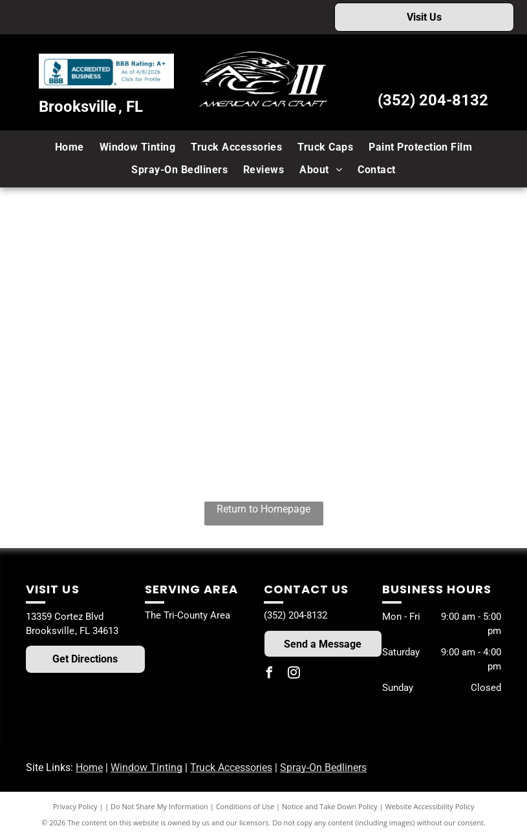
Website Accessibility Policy (429, 806)
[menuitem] (69, 147)
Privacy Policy (75, 806)
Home (89, 767)
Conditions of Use (245, 806)
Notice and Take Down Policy (330, 806)
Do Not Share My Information (159, 806)
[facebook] (270, 674)
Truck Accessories (231, 767)
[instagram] (294, 674)
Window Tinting (146, 767)
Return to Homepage (263, 509)
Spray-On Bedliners (323, 767)
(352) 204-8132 (433, 100)
